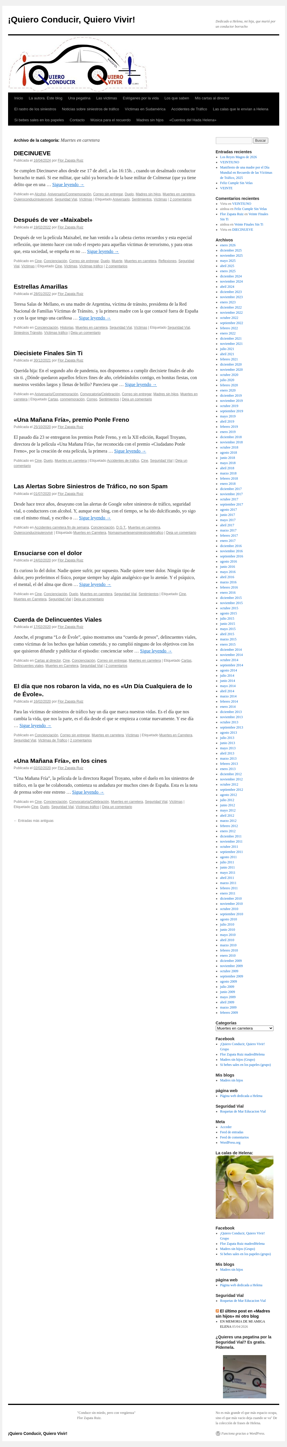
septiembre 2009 (231, 976)
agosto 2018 (228, 453)
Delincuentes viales (29, 666)
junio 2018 (227, 458)
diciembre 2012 (231, 774)
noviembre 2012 (231, 779)
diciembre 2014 (231, 650)
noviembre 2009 (231, 966)
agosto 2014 (228, 670)
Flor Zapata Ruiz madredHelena (242, 1054)
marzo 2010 (228, 945)
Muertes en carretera (179, 194)
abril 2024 (227, 287)
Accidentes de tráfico (123, 461)
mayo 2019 (228, 416)
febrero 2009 (229, 1013)
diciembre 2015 (231, 598)
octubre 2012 (229, 784)
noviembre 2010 (231, 904)
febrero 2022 (229, 328)
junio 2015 (227, 624)
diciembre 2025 (231, 250)
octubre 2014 (229, 660)
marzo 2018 (228, 473)
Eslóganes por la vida (141, 98)
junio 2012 (227, 805)
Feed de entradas (231, 1132)
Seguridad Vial (66, 199)
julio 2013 (227, 738)
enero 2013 (228, 769)
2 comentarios (181, 199)
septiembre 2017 (231, 504)
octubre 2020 (229, 375)
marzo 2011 (228, 883)
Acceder (226, 1127)
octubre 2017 (229, 499)
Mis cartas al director (212, 98)
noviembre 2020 (231, 370)
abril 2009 (227, 1002)
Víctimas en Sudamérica (145, 109)
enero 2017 (228, 541)
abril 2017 (227, 525)
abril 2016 (227, 577)
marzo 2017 (228, 530)
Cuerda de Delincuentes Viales (58, 619)
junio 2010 (227, 930)
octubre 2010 (229, 909)
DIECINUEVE (32, 153)
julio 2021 (227, 349)
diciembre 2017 (231, 489)
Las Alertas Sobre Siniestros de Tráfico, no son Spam (91, 486)
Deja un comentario (86, 333)
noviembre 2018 (231, 442)
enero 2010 (228, 956)
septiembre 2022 (231, 323)
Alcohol (40, 194)
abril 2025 (227, 266)
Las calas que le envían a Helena (240, 109)
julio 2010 (227, 924)
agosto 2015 (228, 613)
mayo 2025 (228, 261)
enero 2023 (228, 302)
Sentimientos (142, 199)
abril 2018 (227, 468)
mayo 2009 (228, 997)
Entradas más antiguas (34, 821)
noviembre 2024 (231, 281)
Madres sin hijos (150, 120)
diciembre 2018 (231, 437)
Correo (92, 399)
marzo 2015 (228, 639)
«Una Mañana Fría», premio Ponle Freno (71, 419)
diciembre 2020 (231, 364)
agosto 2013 (228, 733)
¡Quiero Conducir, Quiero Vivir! (71, 19)
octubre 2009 (229, 971)
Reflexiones (167, 261)
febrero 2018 (229, 478)
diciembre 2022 (231, 307)
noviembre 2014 (231, 655)
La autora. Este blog (45, 98)
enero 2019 (228, 432)
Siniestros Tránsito (28, 333)
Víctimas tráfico (91, 266)
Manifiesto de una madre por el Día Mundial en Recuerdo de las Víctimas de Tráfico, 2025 (246, 172)
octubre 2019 (229, 406)
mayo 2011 (227, 873)
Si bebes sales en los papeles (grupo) (245, 1065)
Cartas (53, 399)
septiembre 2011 (231, 852)
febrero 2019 (229, 427)
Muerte (117, 261)
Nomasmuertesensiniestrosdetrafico (135, 533)
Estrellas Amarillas (41, 286)
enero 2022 (228, 333)
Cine (38, 261)
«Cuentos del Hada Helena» (192, 120)
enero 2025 (228, 271)
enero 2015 (228, 644)
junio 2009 (227, 992)
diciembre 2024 (231, 276)
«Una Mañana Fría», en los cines (60, 760)
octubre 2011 (229, 847)
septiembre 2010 (231, 914)
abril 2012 (227, 816)
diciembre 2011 (231, 836)
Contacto (77, 120)
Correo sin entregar (108, 194)
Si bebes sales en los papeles (39, 120)
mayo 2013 (228, 748)
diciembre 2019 (231, 396)
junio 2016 (227, 567)
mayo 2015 (228, 629)
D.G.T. (121, 527)
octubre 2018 (229, 447)
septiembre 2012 (231, 790)
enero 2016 (228, 593)
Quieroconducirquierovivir (33, 199)
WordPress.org (230, 1142)
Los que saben (176, 98)
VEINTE (226, 188)
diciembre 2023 (231, 292)
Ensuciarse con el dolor (48, 553)
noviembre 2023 (231, 297)
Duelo (129, 194)
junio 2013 (227, 743)
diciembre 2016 (231, 546)
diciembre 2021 (231, 338)
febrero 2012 (229, 826)
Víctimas (85, 199)
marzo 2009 (228, 1007)
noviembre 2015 (231, 603)
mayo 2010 (228, 935)
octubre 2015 (229, 608)
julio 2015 (227, 618)
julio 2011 (227, 862)
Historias (67, 328)
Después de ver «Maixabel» (53, 219)
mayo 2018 (228, 463)
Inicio (18, 98)
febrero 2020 (229, 385)
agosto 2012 (228, 795)
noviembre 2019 (231, 401)
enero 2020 (228, 390)
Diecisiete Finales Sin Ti (48, 353)
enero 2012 (228, 831)
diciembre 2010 (231, 898)
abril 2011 (227, 878)
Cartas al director (48, 661)
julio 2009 (227, 987)
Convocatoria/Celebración (100, 394)
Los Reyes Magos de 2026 (238, 157)
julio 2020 (227, 380)
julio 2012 (227, 800)
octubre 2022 (229, 318)
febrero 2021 (229, 359)
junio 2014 (227, 681)
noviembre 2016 (231, 551)
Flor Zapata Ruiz (70, 160)
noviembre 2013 (231, 717)
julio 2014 (227, 676)
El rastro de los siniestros (35, 109)
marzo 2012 (228, 821)
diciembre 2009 (231, 961)
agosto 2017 (228, 510)
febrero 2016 (229, 587)
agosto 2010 (228, 919)
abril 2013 (227, 753)
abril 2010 (227, 940)
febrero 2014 (229, 701)
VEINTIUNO (229, 162)
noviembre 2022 (231, 313)
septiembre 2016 (231, 556)
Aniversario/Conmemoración (69, 194)
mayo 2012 (228, 810)
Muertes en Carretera (89, 533)
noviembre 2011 (231, 841)
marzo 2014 (228, 696)
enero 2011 (227, 893)
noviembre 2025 (231, 256)
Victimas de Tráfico (52, 740)
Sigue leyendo (68, 184)
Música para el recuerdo (111, 120)
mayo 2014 (228, 686)
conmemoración (72, 399)
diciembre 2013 (231, 712)
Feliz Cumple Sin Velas (236, 183)
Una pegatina (79, 98)
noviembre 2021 (231, 344)
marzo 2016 (228, 582)
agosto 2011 (228, 857)
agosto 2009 (228, 981)
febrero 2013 (229, 764)
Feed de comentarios (234, 1137)
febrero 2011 (229, 888)
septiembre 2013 (231, 727)
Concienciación (55, 261)
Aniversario (121, 199)
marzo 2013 (228, 758)
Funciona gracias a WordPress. (243, 1433)
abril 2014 (227, 691)
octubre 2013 (229, 722)
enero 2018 (228, 484)
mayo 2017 (228, 520)
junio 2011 (227, 867)
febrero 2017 (229, 536)
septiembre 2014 (231, 665)
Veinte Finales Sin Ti (248, 224)
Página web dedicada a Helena (241, 1096)
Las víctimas (106, 98)
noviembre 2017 (231, 494)
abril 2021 (227, 354)
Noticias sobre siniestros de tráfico (90, 109)
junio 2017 (227, 515)
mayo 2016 (228, 572)
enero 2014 (228, 707)
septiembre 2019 (231, 411)
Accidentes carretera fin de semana (62, 527)
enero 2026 (228, 245)
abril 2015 (227, 634)
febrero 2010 (229, 950)
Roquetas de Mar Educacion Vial (243, 1111)
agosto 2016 (228, 561)
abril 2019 (227, 421)
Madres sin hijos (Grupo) (237, 1060)
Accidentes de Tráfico (189, 109)
